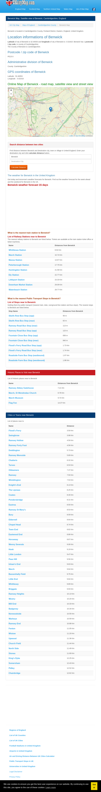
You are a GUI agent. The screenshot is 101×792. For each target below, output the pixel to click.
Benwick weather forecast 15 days (28, 185)
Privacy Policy (14, 777)
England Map (20, 9)
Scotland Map (34, 9)
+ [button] (11, 90)
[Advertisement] (50, 209)
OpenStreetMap (80, 136)
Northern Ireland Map (52, 9)
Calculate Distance (18, 167)
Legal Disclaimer (15, 772)
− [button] (11, 94)
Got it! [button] (94, 786)
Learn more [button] (51, 787)
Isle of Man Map (82, 9)
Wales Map (68, 9)
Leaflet (71, 136)
